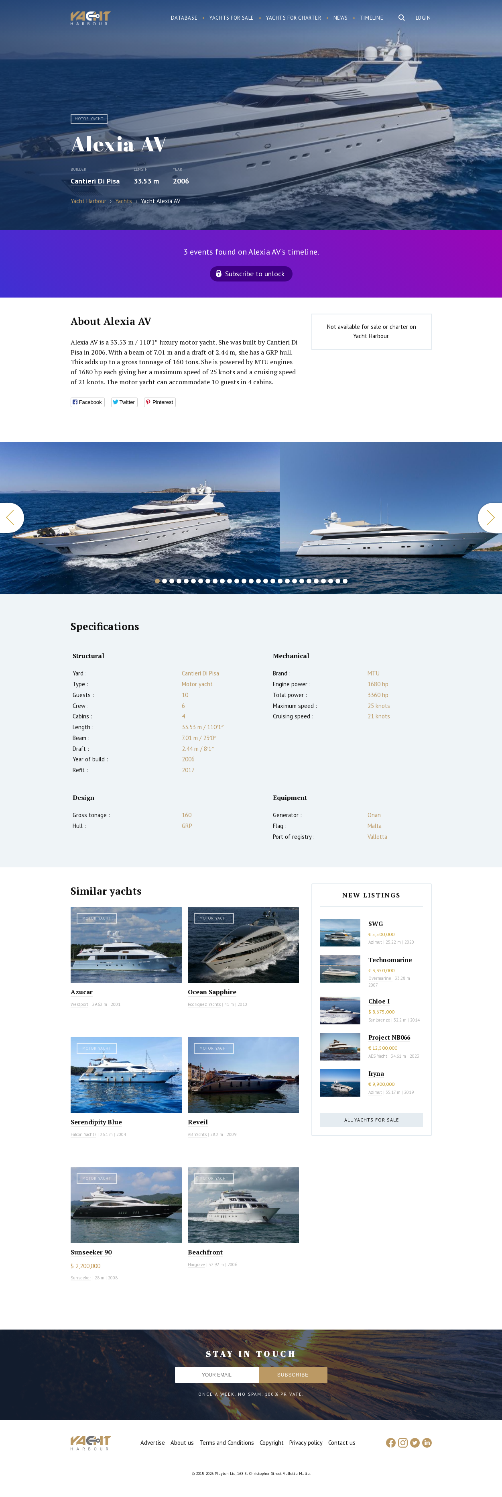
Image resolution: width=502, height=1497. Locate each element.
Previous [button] (12, 518)
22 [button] (309, 581)
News (340, 17)
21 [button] (301, 581)
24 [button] (323, 581)
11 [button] (229, 581)
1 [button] (157, 581)
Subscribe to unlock (255, 273)
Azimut (375, 942)
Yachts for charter (293, 17)
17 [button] (272, 581)
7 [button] (200, 581)
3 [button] (171, 581)
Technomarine (390, 960)
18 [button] (280, 581)
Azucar (82, 991)
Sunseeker (81, 1278)
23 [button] (316, 581)
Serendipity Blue (96, 1122)
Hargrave (196, 1264)
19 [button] (287, 581)
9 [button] (215, 581)
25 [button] (330, 581)
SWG (375, 924)
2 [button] (164, 581)
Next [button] (490, 518)
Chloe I (379, 1001)
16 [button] (265, 581)
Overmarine (380, 978)
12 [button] (236, 581)
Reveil (198, 1122)
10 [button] (222, 581)
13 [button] (244, 581)
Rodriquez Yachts (204, 1004)
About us (182, 1442)
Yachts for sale (231, 17)
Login (423, 17)
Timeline (372, 17)
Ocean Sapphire (212, 991)
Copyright (272, 1442)
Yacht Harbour (91, 19)
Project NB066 (389, 1037)
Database (184, 17)
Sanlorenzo (379, 1020)
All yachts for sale (371, 1120)
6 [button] (193, 581)
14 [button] (251, 581)
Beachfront (205, 1252)
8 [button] (207, 581)
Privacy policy (306, 1442)
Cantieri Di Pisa (95, 181)
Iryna (376, 1073)
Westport (79, 1004)
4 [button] (179, 581)
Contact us (342, 1442)
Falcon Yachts (83, 1134)
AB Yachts (197, 1134)
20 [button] (294, 581)
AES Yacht (377, 1056)
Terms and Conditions (226, 1442)
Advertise (152, 1442)
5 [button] (186, 581)
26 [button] (337, 581)
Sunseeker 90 (91, 1252)
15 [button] (258, 581)
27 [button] (345, 581)
